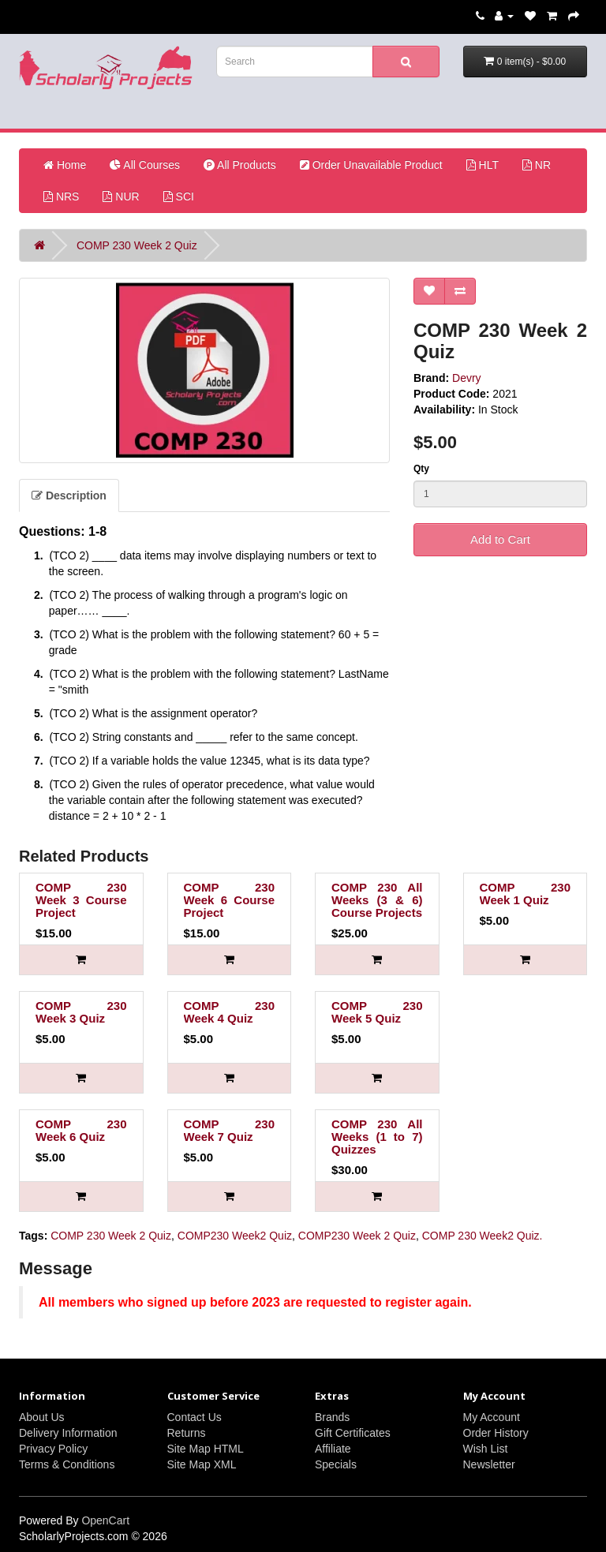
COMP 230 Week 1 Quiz (525, 894)
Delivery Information (68, 1433)
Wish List (485, 1448)
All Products (240, 165)
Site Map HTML (205, 1448)
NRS (61, 196)
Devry (466, 378)
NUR (121, 196)
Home (64, 165)
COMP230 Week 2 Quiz (357, 1235)
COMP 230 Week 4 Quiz (229, 1012)
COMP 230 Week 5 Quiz (377, 1012)
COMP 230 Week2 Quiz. (482, 1235)
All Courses (145, 165)
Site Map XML (202, 1464)
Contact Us (194, 1417)
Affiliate (333, 1448)
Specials (336, 1464)
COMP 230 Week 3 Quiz (81, 1012)
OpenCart (105, 1520)
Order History (496, 1433)
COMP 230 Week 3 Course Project (81, 900)
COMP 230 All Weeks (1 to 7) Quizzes (377, 1136)
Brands (332, 1417)
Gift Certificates (353, 1433)
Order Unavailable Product (371, 165)
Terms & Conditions (66, 1464)
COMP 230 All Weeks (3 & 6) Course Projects (377, 900)
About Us (42, 1417)
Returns (186, 1433)
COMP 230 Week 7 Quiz (229, 1130)
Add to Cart (500, 539)
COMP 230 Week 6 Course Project (229, 900)
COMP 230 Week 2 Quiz (137, 245)
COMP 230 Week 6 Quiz (81, 1130)
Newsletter (489, 1464)
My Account (491, 1417)
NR (536, 165)
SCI (178, 196)
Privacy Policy (53, 1448)
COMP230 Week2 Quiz (235, 1235)
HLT (482, 165)
